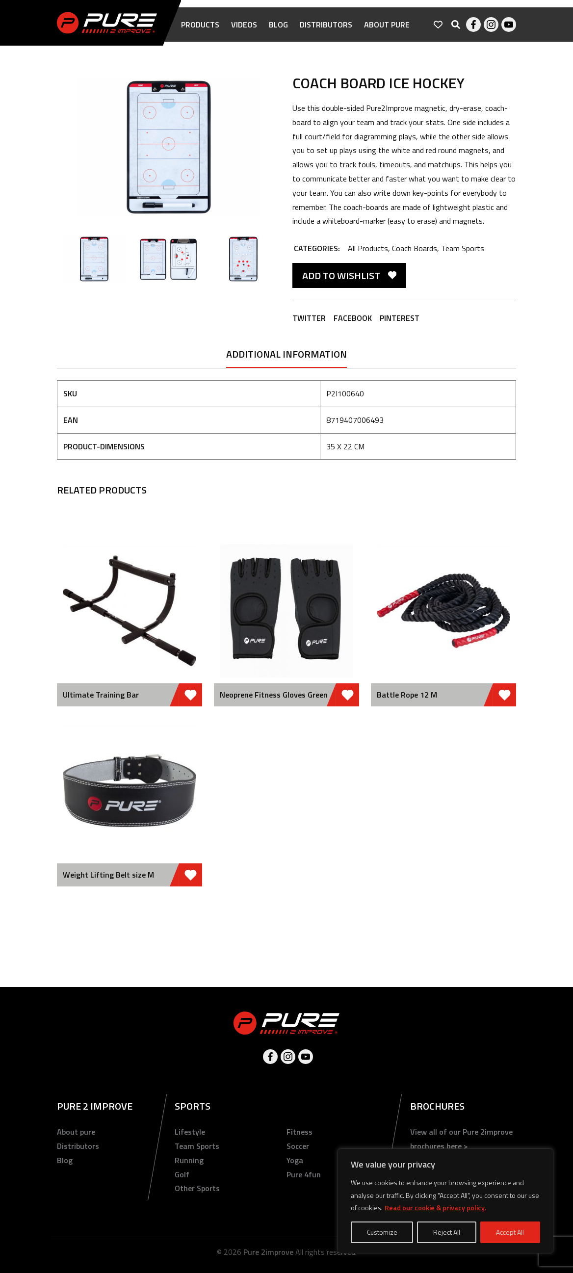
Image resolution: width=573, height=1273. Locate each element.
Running (189, 1160)
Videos (244, 24)
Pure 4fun (303, 1174)
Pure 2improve (268, 1252)
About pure (387, 24)
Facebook (473, 24)
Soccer (297, 1146)
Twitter (309, 318)
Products (200, 24)
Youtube (508, 24)
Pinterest (399, 318)
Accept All (510, 1232)
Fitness (299, 1132)
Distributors (326, 24)
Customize (382, 1232)
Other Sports (197, 1188)
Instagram (491, 24)
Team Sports (462, 248)
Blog (278, 24)
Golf (182, 1174)
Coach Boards (414, 248)
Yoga (294, 1160)
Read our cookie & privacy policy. (435, 1207)
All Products (368, 248)
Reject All (446, 1232)
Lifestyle (190, 1132)
